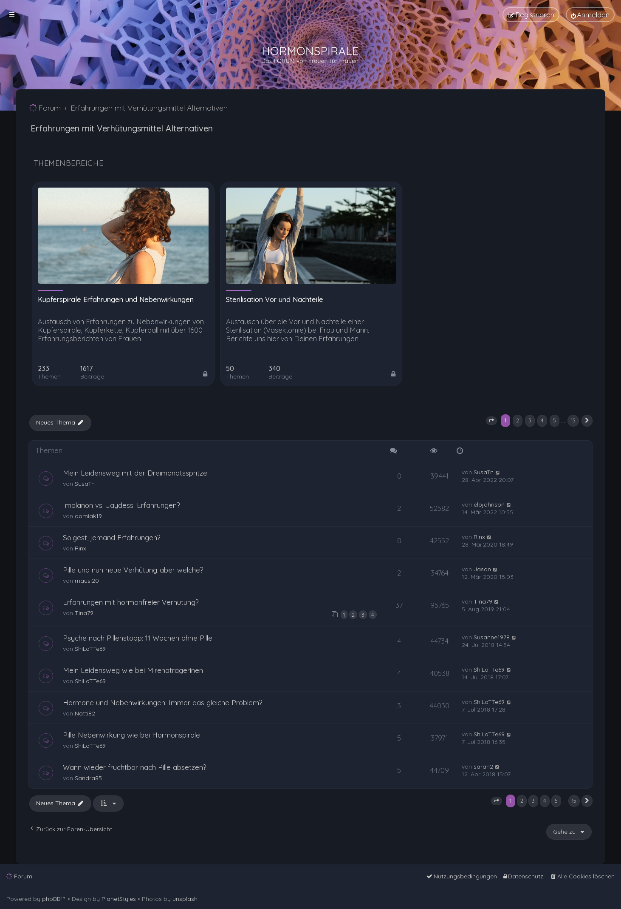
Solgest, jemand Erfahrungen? (112, 537)
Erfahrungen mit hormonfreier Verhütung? (131, 602)
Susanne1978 (492, 637)
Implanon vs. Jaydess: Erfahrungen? (121, 505)
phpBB (51, 899)
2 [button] (517, 420)
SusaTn (85, 483)
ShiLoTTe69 (90, 649)
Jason (482, 569)
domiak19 (88, 516)
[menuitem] (590, 14)
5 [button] (554, 420)
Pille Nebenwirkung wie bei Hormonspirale (131, 734)
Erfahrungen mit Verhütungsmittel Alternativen (122, 128)
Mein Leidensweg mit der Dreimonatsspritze (135, 472)
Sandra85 (88, 778)
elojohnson (489, 504)
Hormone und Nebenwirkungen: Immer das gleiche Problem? (163, 702)
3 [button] (529, 420)
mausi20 (87, 580)
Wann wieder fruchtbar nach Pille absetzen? (134, 767)
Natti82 (85, 713)
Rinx (80, 548)
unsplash (185, 899)
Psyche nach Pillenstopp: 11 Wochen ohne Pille (137, 637)
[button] (491, 420)
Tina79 (84, 613)
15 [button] (573, 420)
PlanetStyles (119, 899)
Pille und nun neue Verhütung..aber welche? (133, 569)
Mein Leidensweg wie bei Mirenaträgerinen (133, 670)
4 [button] (542, 420)
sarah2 (483, 766)
